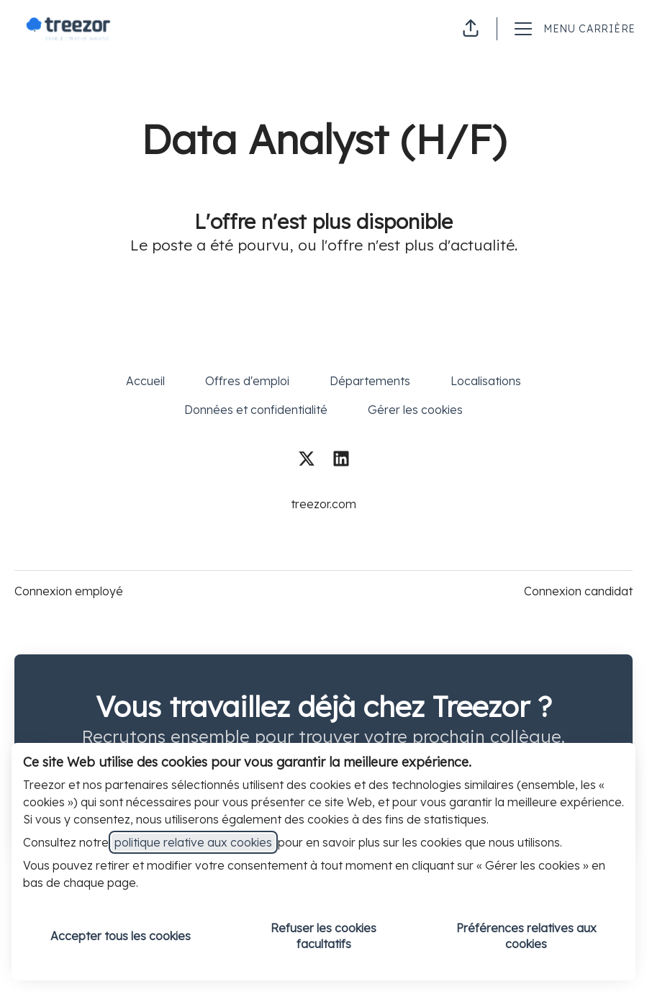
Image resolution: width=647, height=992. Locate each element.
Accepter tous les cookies (120, 936)
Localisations (486, 381)
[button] (471, 29)
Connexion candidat (578, 591)
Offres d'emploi (247, 381)
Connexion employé (68, 591)
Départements (370, 381)
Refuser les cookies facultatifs (323, 936)
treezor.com (323, 504)
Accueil (145, 381)
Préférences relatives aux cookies (526, 936)
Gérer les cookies (415, 409)
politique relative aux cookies (193, 842)
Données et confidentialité (255, 409)
